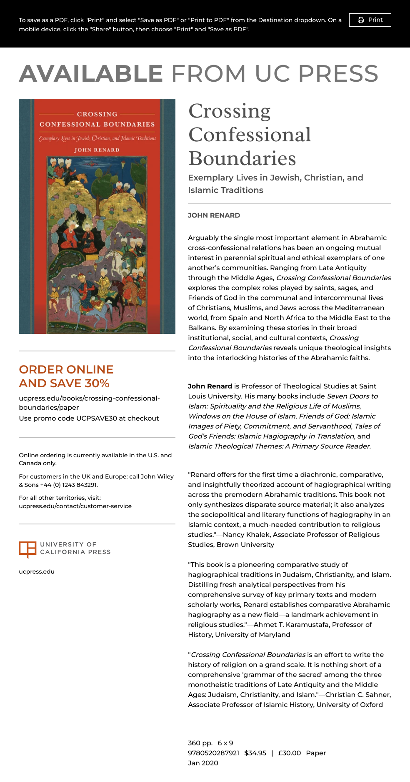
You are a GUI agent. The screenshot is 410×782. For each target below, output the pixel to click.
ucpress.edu (37, 571)
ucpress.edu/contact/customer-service (75, 506)
